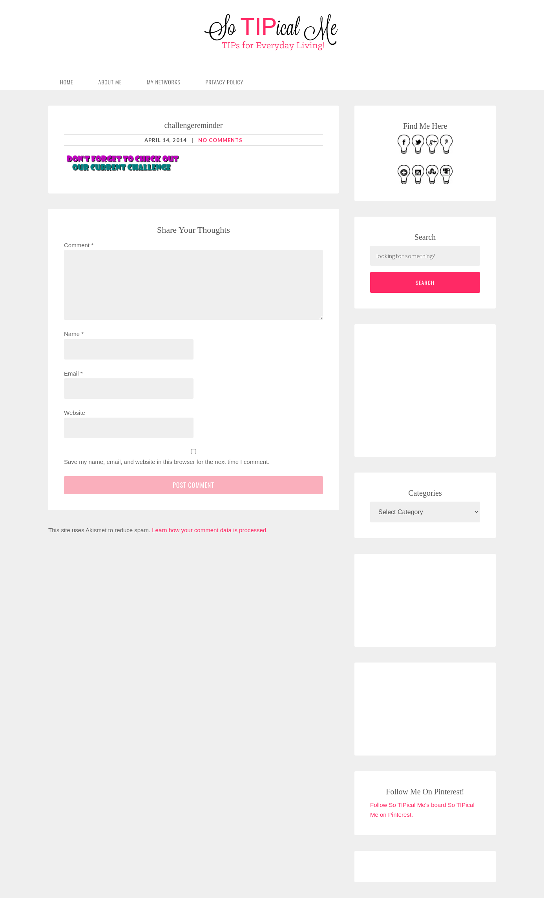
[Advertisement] (429, 389)
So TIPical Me (272, 32)
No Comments (220, 140)
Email (73, 373)
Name (74, 333)
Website (74, 412)
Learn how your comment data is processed (209, 530)
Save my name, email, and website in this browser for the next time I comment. (167, 461)
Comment (78, 245)
